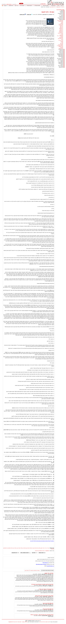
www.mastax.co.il (46, 562)
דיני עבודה (61, 29)
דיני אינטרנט (61, 25)
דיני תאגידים (61, 31)
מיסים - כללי (45, 604)
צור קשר (16, 5)
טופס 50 (52, 548)
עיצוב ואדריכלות (60, 60)
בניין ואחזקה (61, 16)
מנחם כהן (50, 14)
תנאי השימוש (47, 621)
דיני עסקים (61, 30)
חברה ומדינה (61, 18)
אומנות (62, 10)
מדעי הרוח (61, 52)
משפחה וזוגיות (60, 55)
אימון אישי (61, 11)
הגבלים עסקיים (60, 33)
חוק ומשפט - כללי (60, 35)
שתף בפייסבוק (22, 14)
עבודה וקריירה (60, 59)
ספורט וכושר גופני (60, 58)
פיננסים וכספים (60, 61)
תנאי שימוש (11, 5)
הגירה (62, 34)
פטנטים (62, 41)
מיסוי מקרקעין (44, 615)
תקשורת (61, 47)
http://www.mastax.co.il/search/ (41, 564)
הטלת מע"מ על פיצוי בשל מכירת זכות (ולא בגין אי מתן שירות (42, 584)
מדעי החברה (61, 51)
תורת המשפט (61, 46)
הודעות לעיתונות (60, 17)
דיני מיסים (61, 27)
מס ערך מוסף (45, 585)
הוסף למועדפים (14, 552)
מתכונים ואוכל (60, 56)
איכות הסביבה (60, 21)
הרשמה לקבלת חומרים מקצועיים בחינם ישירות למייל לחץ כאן (42, 540)
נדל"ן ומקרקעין (60, 38)
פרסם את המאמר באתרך (24, 552)
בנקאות (62, 23)
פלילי (62, 42)
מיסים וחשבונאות (60, 54)
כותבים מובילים (29, 5)
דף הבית (62, 5)
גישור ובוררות (61, 24)
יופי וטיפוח (61, 50)
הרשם (10, 4)
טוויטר (5, 5)
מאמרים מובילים (37, 5)
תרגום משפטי (61, 48)
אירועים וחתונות (60, 13)
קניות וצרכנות (61, 63)
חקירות (62, 36)
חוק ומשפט (61, 19)
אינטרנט (61, 12)
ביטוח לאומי (45, 596)
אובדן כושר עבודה (60, 20)
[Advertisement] (40, 8)
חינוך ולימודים (61, 49)
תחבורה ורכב (61, 66)
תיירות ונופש (61, 67)
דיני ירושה (61, 26)
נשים (62, 57)
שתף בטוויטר (29, 14)
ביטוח (62, 15)
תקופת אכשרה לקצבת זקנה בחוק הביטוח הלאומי (44, 595)
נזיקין (62, 39)
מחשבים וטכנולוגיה (60, 53)
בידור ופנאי (61, 14)
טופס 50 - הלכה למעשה (49, 573)
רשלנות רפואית (60, 44)
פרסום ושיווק (61, 62)
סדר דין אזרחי (60, 40)
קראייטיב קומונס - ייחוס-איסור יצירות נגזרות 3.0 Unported (18, 621)
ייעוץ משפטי (61, 37)
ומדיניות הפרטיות (42, 621)
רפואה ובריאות (60, 65)
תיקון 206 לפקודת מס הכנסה (48, 603)
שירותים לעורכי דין (60, 45)
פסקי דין (61, 43)
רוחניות (62, 64)
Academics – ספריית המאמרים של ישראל (42, 550)
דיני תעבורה (61, 32)
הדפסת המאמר (41, 552)
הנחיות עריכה (22, 5)
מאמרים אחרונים (45, 5)
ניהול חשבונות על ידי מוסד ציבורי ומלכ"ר (46, 589)
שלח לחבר (33, 552)
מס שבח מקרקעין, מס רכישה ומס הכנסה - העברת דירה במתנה (41, 614)
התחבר (7, 4)
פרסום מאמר (53, 5)
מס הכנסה (45, 609)
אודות (58, 5)
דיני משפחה (61, 28)
